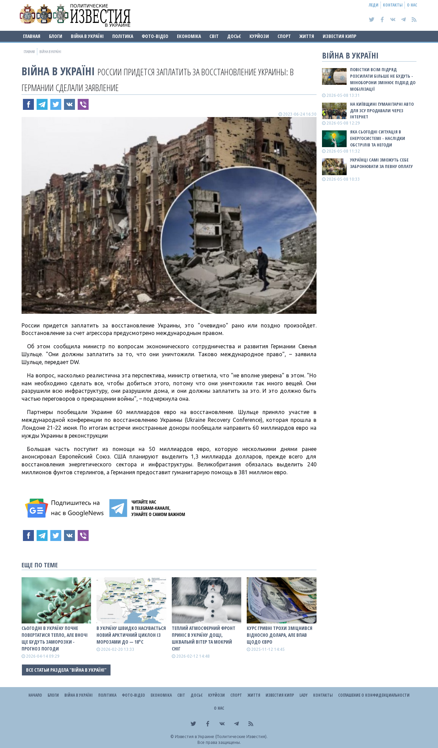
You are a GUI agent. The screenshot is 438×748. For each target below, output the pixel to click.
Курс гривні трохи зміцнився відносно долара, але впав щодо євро (279, 635)
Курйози (259, 36)
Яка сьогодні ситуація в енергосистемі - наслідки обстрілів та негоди (377, 138)
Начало (35, 695)
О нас (412, 5)
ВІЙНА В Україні (87, 36)
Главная (31, 36)
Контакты (392, 5)
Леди (373, 5)
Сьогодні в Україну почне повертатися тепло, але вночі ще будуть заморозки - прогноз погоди (55, 638)
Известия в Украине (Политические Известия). (221, 736)
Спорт (284, 36)
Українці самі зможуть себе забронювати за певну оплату (381, 163)
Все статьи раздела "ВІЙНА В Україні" (66, 670)
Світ (214, 36)
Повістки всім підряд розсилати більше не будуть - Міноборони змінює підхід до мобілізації (382, 79)
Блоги (55, 36)
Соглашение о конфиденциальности (374, 695)
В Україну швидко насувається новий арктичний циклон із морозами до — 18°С (131, 635)
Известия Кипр (339, 36)
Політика (122, 36)
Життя (306, 36)
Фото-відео (155, 36)
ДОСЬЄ (234, 36)
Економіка (189, 36)
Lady (303, 695)
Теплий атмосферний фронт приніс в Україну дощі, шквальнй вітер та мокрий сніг (203, 638)
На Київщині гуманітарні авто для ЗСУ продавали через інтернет (382, 110)
